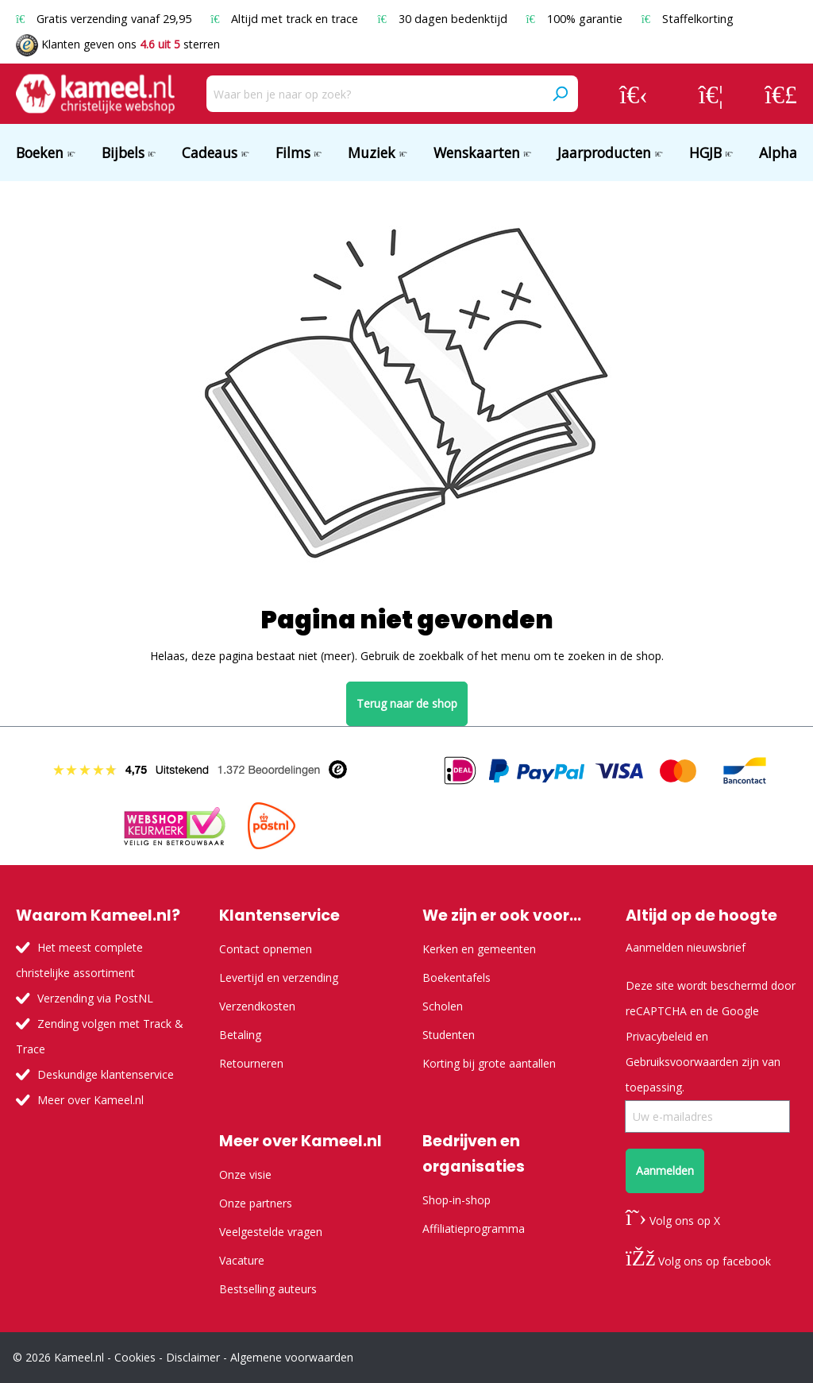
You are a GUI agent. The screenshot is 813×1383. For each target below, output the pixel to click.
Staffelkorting (688, 18)
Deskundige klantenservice (105, 1074)
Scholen (442, 1006)
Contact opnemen (265, 948)
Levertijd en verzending (278, 977)
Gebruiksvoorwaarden (682, 1061)
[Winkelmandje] (781, 93)
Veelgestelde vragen (270, 1231)
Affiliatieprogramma (473, 1228)
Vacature (241, 1260)
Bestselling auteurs (268, 1288)
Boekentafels (456, 977)
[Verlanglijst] (711, 93)
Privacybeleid (659, 1036)
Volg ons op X (673, 1220)
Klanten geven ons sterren (118, 44)
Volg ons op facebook (698, 1261)
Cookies (135, 1357)
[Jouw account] (633, 93)
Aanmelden (665, 1170)
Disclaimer (193, 1357)
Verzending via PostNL (95, 998)
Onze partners (255, 1203)
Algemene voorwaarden (291, 1357)
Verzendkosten (257, 1006)
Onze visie (245, 1174)
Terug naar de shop (406, 703)
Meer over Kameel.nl (90, 1099)
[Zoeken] (559, 93)
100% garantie (576, 18)
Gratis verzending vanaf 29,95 (105, 18)
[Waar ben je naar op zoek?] (374, 93)
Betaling (240, 1034)
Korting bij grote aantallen (489, 1063)
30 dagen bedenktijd (443, 18)
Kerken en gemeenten (479, 948)
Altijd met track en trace (285, 18)
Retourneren (251, 1063)
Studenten (448, 1034)
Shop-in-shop (456, 1199)
